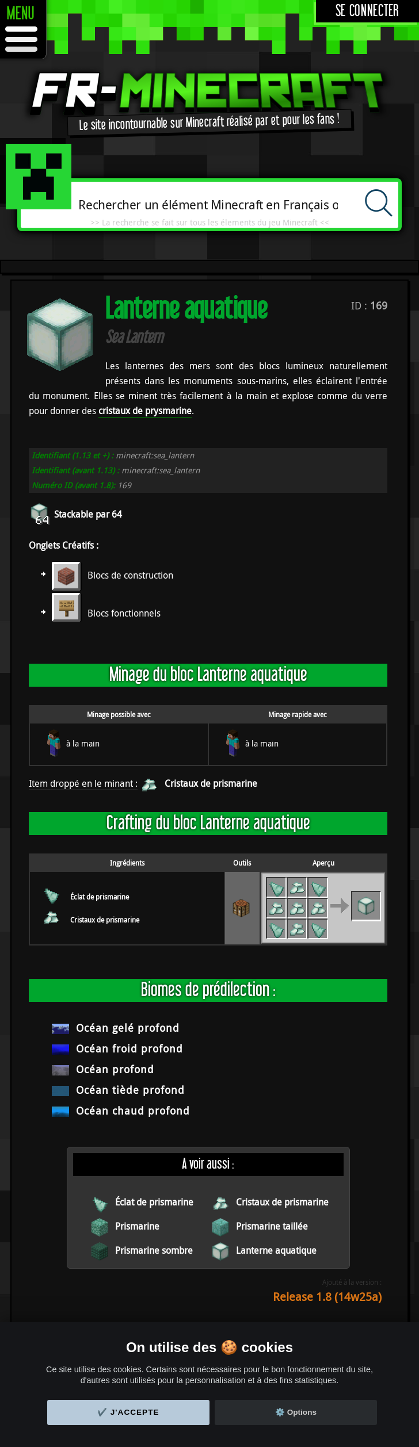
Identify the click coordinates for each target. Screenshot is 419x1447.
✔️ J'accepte (128, 1412)
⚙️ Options (296, 1412)
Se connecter (367, 11)
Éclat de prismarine (99, 896)
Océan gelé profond (128, 1028)
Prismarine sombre (154, 1250)
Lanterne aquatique (276, 1250)
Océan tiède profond (130, 1090)
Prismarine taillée (272, 1226)
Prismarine (137, 1226)
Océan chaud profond (133, 1110)
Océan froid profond (129, 1048)
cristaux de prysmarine (145, 410)
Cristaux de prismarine (211, 783)
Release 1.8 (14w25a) (327, 1296)
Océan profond (115, 1069)
